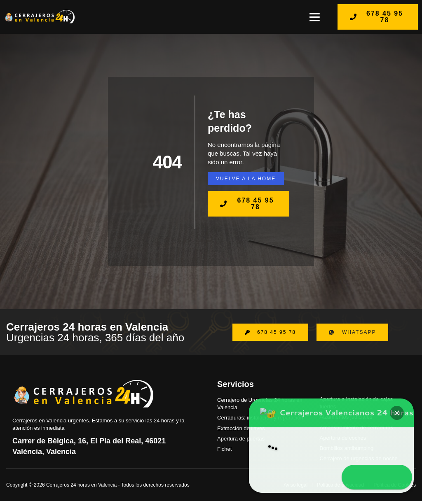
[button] (314, 17)
